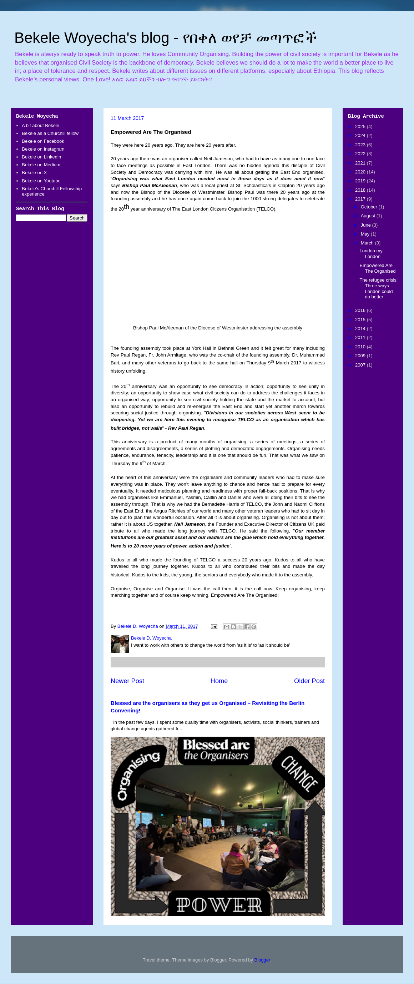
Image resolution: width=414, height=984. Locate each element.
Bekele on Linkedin (41, 157)
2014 (361, 328)
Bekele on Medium (41, 164)
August (369, 215)
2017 (361, 199)
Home (219, 681)
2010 (361, 346)
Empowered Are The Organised (377, 268)
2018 (361, 190)
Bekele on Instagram (43, 149)
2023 (361, 144)
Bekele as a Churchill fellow (50, 133)
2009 (361, 355)
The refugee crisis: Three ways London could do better (378, 288)
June (366, 225)
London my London (370, 253)
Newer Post (127, 681)
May (366, 234)
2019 (361, 180)
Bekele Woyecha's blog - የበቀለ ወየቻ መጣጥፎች (165, 37)
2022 (361, 153)
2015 (361, 319)
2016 (361, 310)
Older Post (309, 681)
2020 (361, 172)
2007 (361, 365)
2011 (361, 337)
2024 (361, 135)
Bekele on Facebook (43, 141)
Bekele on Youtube (41, 180)
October (370, 207)
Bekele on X (34, 172)
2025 (361, 126)
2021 (361, 163)
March (368, 243)
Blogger (262, 960)
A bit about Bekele (40, 125)
